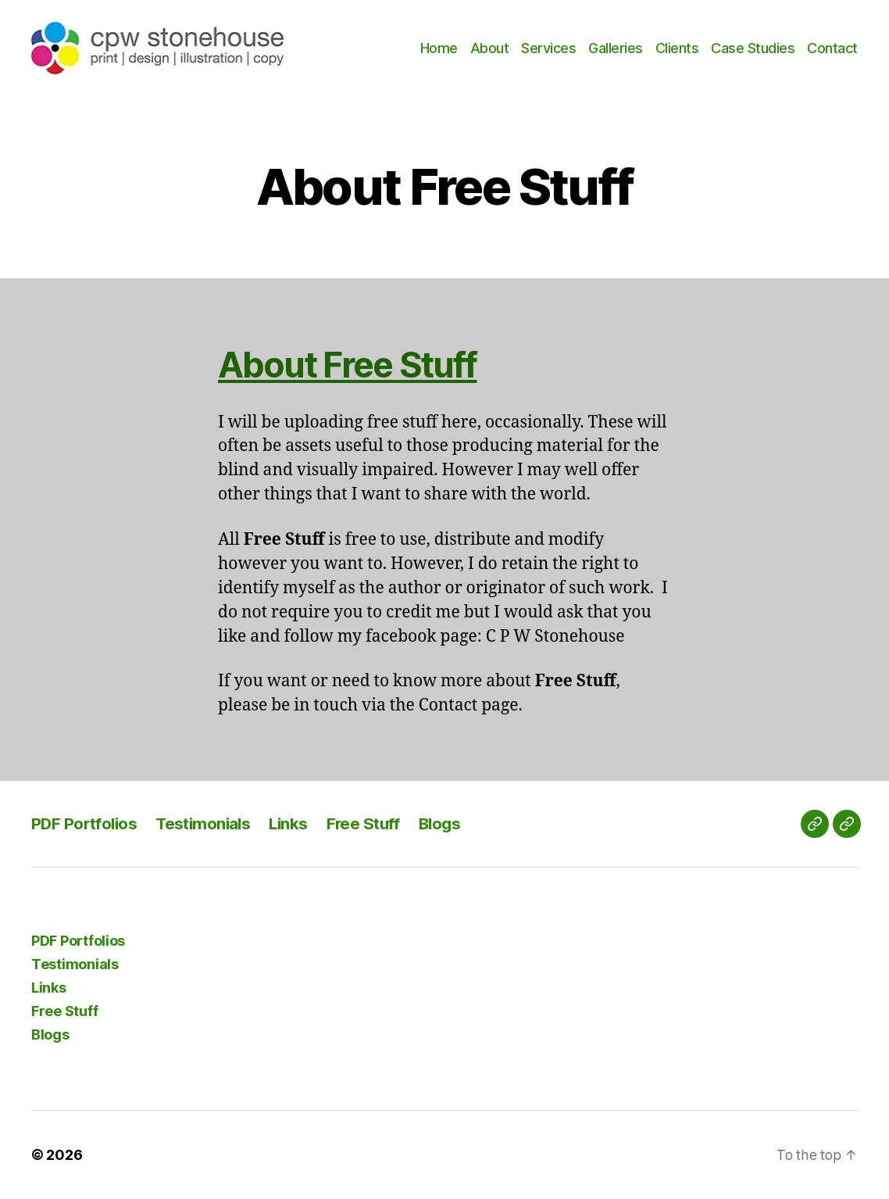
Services (548, 48)
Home (439, 48)
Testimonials (207, 823)
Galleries (615, 48)
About (489, 48)
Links (295, 823)
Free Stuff (371, 823)
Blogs (449, 823)
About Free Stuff (357, 364)
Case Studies (752, 48)
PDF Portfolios (85, 823)
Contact (832, 48)
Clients (677, 48)
